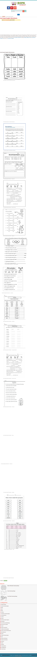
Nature (2, 633)
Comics (2, 616)
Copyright (35, 655)
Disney (2, 618)
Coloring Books (3, 615)
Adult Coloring (3, 604)
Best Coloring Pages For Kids (6, 655)
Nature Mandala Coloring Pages (13, 585)
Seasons (2, 641)
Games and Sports (4, 627)
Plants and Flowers (4, 638)
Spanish (2, 644)
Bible (2, 607)
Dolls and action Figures (5, 619)
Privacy (33, 655)
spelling (28, 37)
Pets (2, 636)
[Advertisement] (18, 27)
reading (25, 37)
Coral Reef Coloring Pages (12, 596)
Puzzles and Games (4, 639)
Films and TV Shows (4, 624)
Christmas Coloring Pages (5, 613)
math (30, 37)
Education (4, 16)
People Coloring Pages (5, 635)
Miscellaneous (3, 632)
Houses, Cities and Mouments (6, 630)
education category (11, 38)
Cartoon (2, 612)
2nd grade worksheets (17, 37)
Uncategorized (3, 647)
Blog (2, 610)
